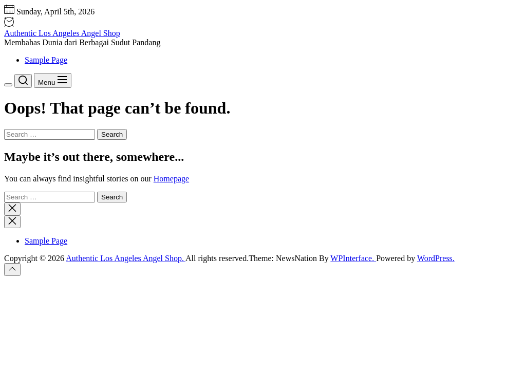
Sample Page (46, 59)
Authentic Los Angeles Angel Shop (62, 33)
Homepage (171, 178)
